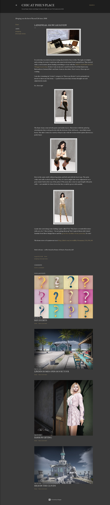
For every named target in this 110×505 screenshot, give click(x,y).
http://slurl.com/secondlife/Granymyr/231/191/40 (75, 240)
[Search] (92, 5)
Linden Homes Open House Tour (51, 371)
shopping (18, 31)
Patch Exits (40, 320)
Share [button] (17, 24)
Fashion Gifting (43, 437)
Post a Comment (39, 267)
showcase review (20, 33)
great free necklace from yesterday (73, 233)
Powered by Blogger (55, 500)
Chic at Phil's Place (38, 5)
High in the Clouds (45, 485)
